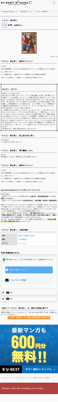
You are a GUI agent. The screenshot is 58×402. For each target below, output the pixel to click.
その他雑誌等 (22, 239)
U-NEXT (3, 66)
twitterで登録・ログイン (16, 269)
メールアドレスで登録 (15, 280)
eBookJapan (5, 140)
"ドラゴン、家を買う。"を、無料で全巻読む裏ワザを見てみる (29, 317)
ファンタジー (22, 243)
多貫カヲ (33, 235)
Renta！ (3, 155)
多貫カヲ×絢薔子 (23, 235)
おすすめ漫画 (23, 259)
